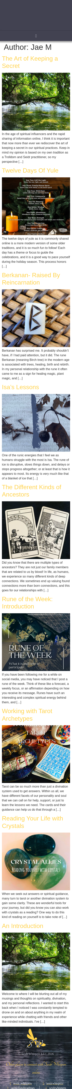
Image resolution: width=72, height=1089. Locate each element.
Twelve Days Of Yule (30, 170)
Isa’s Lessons (20, 387)
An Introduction (22, 925)
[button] (36, 36)
